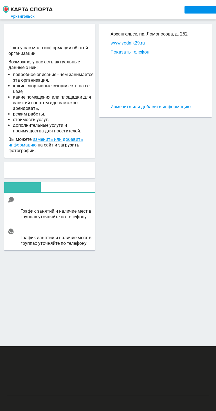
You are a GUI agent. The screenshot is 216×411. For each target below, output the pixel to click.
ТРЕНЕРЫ (132, 9)
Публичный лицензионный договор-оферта (47, 387)
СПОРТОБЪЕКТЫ (163, 9)
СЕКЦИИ (90, 9)
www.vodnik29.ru (128, 43)
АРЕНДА (110, 9)
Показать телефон (130, 52)
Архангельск (26, 16)
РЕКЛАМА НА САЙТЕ (35, 354)
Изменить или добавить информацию (151, 106)
